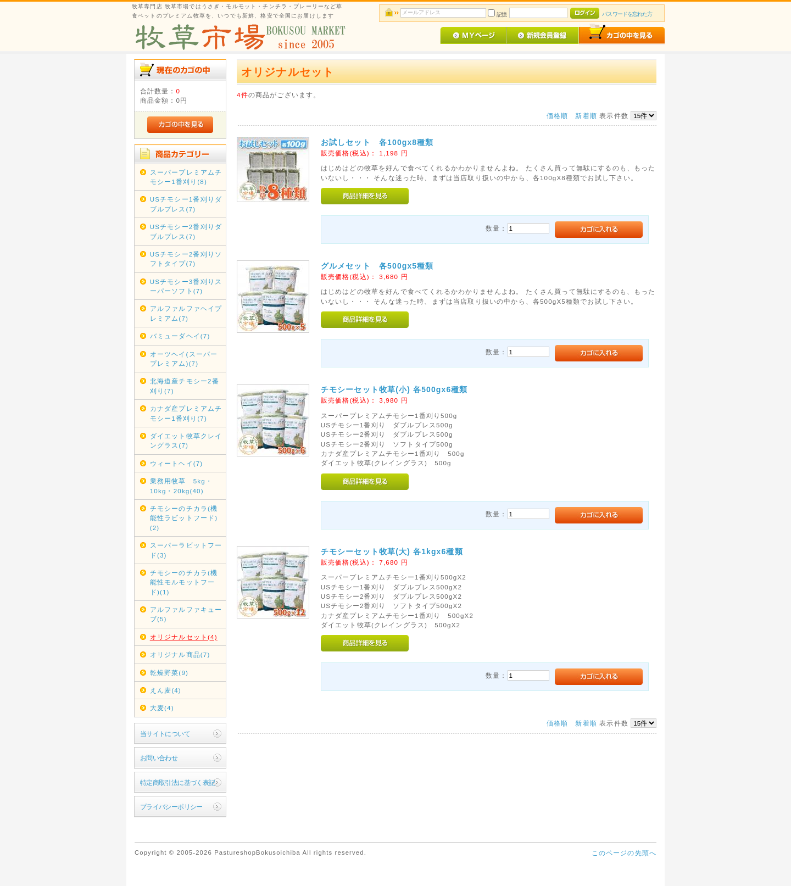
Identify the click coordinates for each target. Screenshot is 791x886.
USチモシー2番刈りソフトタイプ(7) (186, 258)
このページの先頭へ (624, 852)
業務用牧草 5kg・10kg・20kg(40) (181, 485)
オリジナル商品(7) (180, 654)
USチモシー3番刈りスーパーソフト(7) (186, 286)
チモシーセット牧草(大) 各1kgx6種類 (392, 551)
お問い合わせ (159, 757)
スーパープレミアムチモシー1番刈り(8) (186, 177)
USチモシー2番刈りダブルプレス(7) (186, 231)
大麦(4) (162, 707)
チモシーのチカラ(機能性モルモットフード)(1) (184, 582)
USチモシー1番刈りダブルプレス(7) (186, 204)
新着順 (586, 115)
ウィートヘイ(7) (176, 463)
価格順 (557, 115)
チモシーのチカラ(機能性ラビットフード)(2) (184, 518)
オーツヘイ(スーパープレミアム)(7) (184, 358)
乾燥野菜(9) (169, 672)
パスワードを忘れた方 (627, 14)
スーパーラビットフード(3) (186, 550)
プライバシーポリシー (171, 806)
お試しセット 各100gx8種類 (377, 142)
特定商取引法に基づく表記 (177, 782)
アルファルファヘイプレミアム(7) (186, 313)
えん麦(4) (165, 690)
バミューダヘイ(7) (180, 335)
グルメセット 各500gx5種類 (377, 265)
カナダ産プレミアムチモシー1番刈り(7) (186, 413)
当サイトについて (165, 733)
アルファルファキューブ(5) (186, 614)
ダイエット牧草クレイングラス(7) (186, 440)
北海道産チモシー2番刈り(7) (184, 385)
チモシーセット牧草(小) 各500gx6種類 (394, 389)
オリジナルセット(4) (184, 636)
